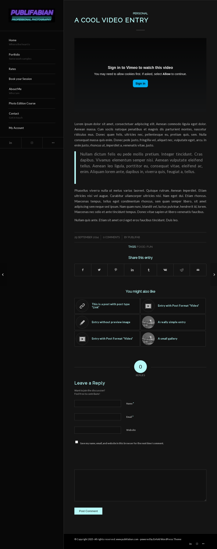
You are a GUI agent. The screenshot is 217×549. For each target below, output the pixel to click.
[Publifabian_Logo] (31, 15)
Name (130, 403)
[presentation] (106, 457)
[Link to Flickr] (53, 142)
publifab (134, 237)
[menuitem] (31, 42)
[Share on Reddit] (182, 270)
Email (130, 416)
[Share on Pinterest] (116, 270)
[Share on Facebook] (83, 270)
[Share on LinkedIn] (132, 270)
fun (150, 246)
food (141, 246)
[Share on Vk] (165, 270)
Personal (140, 13)
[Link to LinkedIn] (10, 142)
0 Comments (111, 237)
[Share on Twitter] (99, 270)
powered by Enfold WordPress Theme (160, 539)
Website (131, 430)
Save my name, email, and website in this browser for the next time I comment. (122, 443)
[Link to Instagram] (31, 142)
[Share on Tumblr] (149, 270)
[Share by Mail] (198, 270)
